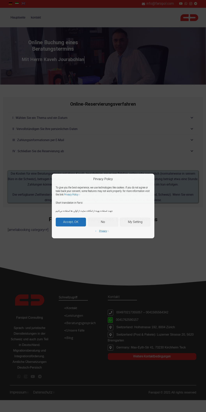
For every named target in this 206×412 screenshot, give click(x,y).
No (103, 222)
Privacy (103, 231)
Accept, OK (71, 222)
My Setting (135, 222)
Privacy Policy (71, 195)
